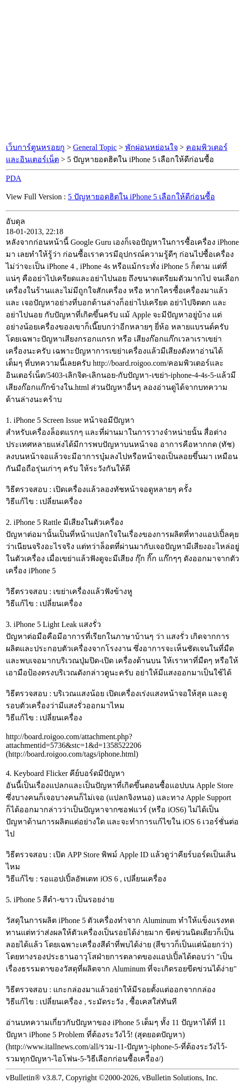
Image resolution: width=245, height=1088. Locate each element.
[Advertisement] (123, 71)
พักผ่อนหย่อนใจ (151, 147)
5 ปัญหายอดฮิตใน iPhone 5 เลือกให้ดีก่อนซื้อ (141, 197)
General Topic (95, 147)
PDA (13, 178)
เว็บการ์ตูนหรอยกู (35, 147)
